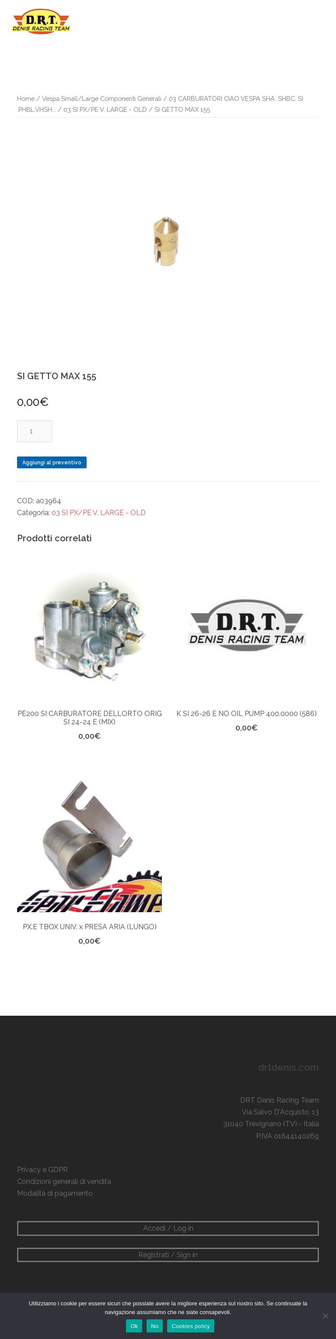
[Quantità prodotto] (34, 431)
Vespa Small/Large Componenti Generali (101, 98)
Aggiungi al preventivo (51, 463)
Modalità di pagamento (55, 1193)
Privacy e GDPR (42, 1170)
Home (26, 98)
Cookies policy (191, 1326)
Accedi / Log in (168, 1228)
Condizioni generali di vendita (64, 1181)
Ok (134, 1326)
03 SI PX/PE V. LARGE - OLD (105, 109)
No (154, 1326)
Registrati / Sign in (168, 1255)
